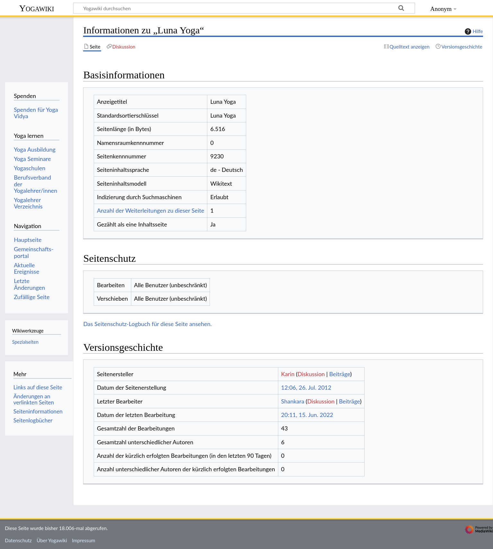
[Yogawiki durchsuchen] (244, 8)
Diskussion (311, 373)
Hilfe (473, 31)
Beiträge (339, 373)
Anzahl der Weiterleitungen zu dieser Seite (150, 210)
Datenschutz (18, 540)
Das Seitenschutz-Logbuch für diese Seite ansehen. (147, 323)
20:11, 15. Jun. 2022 (307, 414)
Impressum (83, 540)
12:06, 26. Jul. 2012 (306, 387)
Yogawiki (36, 8)
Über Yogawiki (52, 540)
